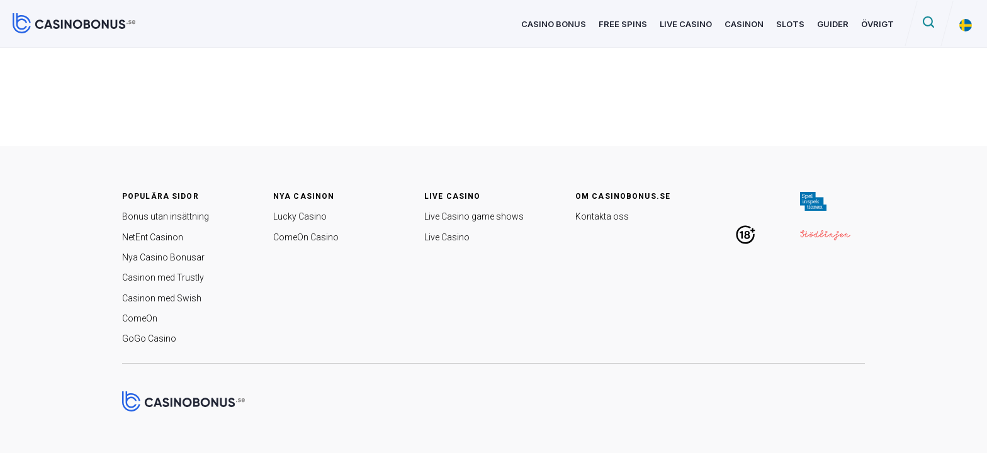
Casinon (744, 24)
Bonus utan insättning (165, 216)
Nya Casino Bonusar (163, 257)
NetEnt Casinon (152, 237)
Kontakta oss (602, 216)
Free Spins (623, 24)
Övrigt (877, 24)
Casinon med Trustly (163, 277)
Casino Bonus (553, 24)
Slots (790, 24)
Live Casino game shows (474, 216)
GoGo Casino (149, 338)
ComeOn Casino (306, 237)
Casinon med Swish (161, 298)
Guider (833, 24)
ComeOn (139, 318)
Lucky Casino (300, 216)
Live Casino (686, 24)
